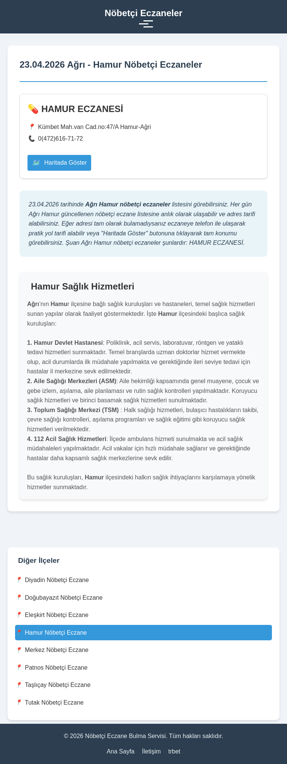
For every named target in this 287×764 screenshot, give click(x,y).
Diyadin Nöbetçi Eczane (52, 580)
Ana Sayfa (120, 751)
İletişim (151, 751)
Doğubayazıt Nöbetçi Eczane (58, 597)
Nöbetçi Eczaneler (144, 13)
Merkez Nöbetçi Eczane (52, 650)
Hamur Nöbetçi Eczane (51, 632)
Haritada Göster (59, 162)
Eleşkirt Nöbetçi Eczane (52, 615)
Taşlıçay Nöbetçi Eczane (52, 685)
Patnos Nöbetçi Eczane (51, 667)
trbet (174, 751)
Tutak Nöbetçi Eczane (49, 702)
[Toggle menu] (143, 23)
